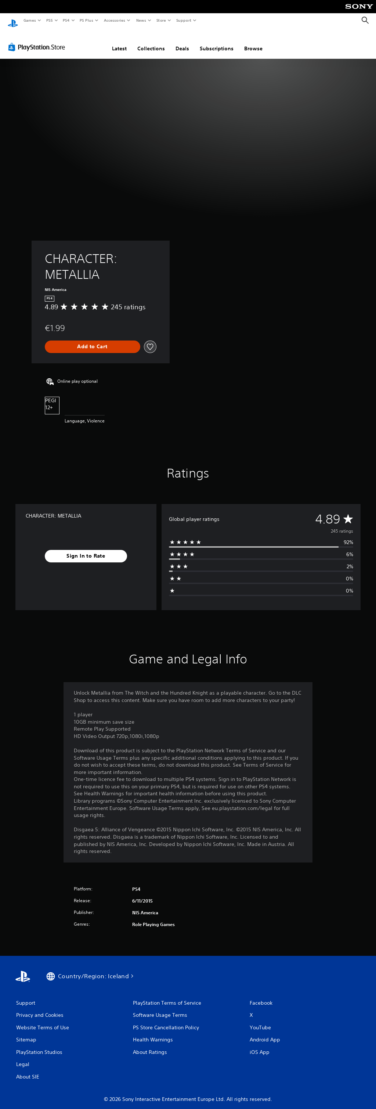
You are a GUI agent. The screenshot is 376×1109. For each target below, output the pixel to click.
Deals (182, 41)
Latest (119, 41)
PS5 (49, 20)
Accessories (114, 20)
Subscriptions (217, 41)
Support (183, 20)
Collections (151, 41)
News (141, 20)
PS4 (66, 20)
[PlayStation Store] (38, 40)
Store (161, 20)
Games (29, 20)
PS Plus (87, 20)
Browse (253, 41)
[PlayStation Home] (13, 20)
